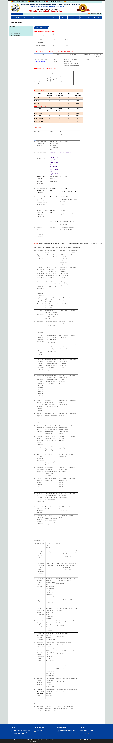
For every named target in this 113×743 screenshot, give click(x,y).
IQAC (65, 17)
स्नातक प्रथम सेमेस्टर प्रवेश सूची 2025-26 (19, 1)
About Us (18, 17)
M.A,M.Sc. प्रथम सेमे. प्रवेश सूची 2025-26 (36, 1)
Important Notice (16, 14)
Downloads (56, 17)
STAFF (12, 31)
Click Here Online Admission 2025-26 (54, 1)
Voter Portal (68, 1)
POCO (99, 17)
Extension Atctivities (73, 17)
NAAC (61, 17)
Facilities (24, 17)
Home (12, 17)
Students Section (47, 17)
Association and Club (85, 17)
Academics (38, 17)
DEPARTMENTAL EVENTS (16, 33)
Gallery (94, 17)
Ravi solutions (90, 739)
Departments (31, 17)
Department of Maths (16, 29)
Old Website (86, 733)
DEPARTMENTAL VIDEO (15, 35)
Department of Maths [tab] (41, 27)
